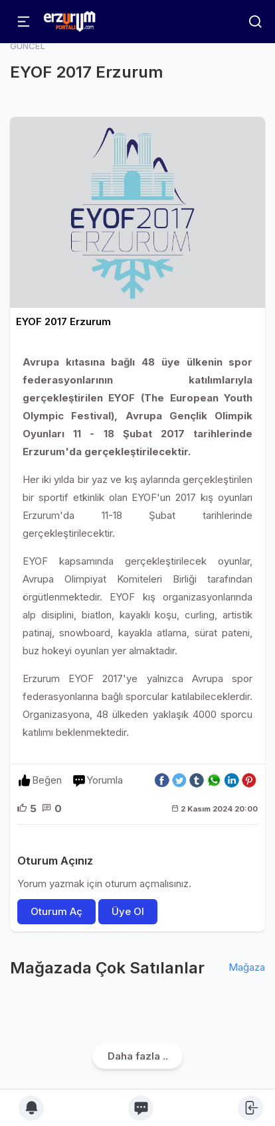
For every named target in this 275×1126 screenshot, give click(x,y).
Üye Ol (128, 911)
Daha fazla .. (138, 1056)
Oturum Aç (56, 911)
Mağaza (247, 967)
